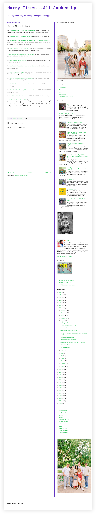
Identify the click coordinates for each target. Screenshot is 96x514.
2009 (60, 395)
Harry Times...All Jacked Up (41, 8)
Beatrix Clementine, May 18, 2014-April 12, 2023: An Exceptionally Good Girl (77, 156)
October (63, 315)
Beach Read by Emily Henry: (17, 60)
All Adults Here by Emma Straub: (19, 84)
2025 (60, 295)
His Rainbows (62, 94)
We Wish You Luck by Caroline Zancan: (21, 78)
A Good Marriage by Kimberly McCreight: (21, 54)
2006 (60, 403)
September (64, 318)
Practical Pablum (63, 430)
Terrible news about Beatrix (74, 122)
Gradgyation (62, 87)
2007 (60, 401)
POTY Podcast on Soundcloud (67, 285)
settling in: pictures (65, 323)
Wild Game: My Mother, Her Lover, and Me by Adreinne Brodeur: (29, 40)
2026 (60, 292)
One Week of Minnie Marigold (68, 330)
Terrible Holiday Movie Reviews (68, 114)
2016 (60, 377)
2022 (60, 302)
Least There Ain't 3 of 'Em (66, 96)
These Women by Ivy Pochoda (19, 48)
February (63, 363)
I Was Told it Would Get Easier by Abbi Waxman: (23, 66)
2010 (60, 393)
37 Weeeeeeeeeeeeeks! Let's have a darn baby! (73, 342)
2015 (60, 380)
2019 (60, 369)
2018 (60, 372)
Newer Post (11, 172)
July (62, 350)
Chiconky (61, 417)
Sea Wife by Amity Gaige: (16, 72)
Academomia (62, 413)
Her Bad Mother (63, 421)
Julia (60, 424)
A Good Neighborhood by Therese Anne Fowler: (23, 90)
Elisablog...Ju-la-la (64, 419)
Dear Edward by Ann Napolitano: (19, 96)
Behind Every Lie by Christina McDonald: (22, 30)
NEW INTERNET (65, 344)
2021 (60, 305)
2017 (60, 374)
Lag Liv (61, 426)
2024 (60, 297)
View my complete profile (64, 256)
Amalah (61, 415)
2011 (60, 390)
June (62, 353)
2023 (60, 300)
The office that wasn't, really (68, 339)
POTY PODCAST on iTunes (66, 280)
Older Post (48, 172)
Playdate (61, 90)
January (63, 366)
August (63, 320)
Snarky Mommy (63, 432)
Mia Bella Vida (63, 428)
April (62, 358)
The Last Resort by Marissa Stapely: (21, 36)
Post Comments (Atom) (21, 175)
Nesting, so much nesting (67, 337)
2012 (60, 387)
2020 (60, 308)
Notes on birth (64, 328)
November (64, 313)
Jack (60, 92)
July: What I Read (71, 189)
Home (30, 172)
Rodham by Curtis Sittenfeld (17, 100)
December (64, 310)
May (62, 355)
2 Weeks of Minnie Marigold (68, 325)
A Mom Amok (63, 410)
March (63, 361)
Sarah (67, 240)
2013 (60, 385)
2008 (60, 398)
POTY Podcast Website (65, 283)
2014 (60, 382)
